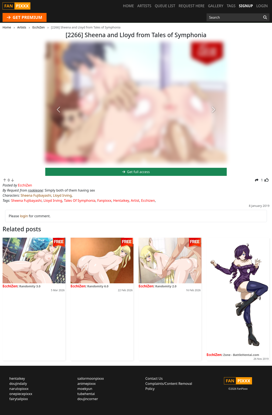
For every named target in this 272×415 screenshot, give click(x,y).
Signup (246, 5)
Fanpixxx (104, 200)
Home (128, 5)
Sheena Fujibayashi (36, 195)
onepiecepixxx (20, 393)
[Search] (265, 17)
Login (262, 5)
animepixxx (86, 383)
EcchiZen (10, 286)
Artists (144, 5)
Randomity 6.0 (98, 286)
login (24, 216)
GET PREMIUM (24, 17)
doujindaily (18, 383)
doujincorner (87, 399)
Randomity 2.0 (166, 286)
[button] (58, 110)
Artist (135, 200)
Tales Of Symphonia (79, 200)
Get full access (136, 171)
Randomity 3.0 (30, 286)
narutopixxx (18, 388)
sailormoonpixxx (90, 378)
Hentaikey (121, 200)
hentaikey (17, 378)
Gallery (215, 5)
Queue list (165, 5)
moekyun (84, 388)
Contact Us (154, 378)
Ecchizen (148, 200)
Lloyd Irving (62, 195)
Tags (231, 5)
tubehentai (86, 393)
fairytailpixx (18, 399)
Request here (192, 5)
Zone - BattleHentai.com (241, 355)
